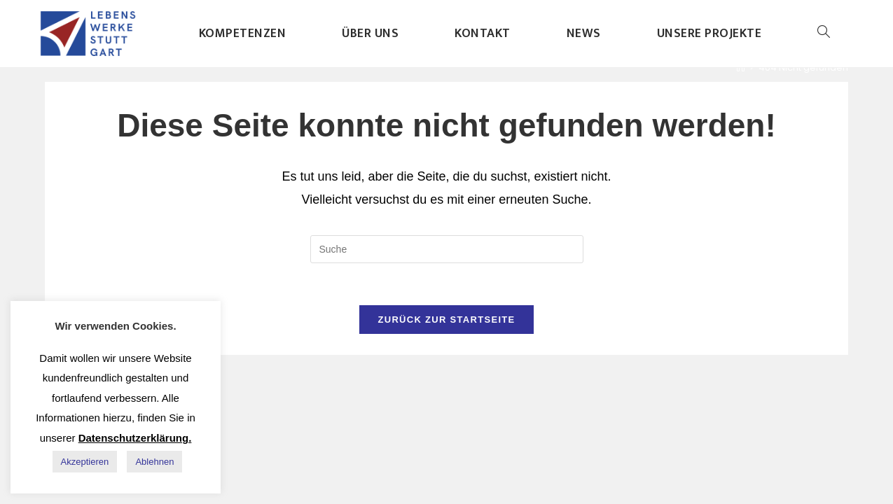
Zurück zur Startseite (446, 319)
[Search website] (823, 33)
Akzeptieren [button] (85, 461)
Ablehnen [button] (154, 461)
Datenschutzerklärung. (135, 438)
